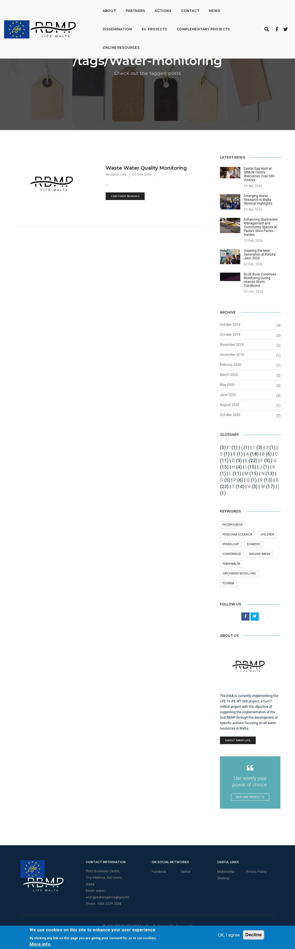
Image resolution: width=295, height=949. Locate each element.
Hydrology (230, 544)
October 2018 (230, 325)
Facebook (159, 872)
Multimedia (225, 872)
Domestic (254, 544)
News (203, 9)
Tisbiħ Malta (231, 563)
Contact (179, 9)
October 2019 (230, 335)
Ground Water (259, 554)
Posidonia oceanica (237, 534)
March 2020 (229, 375)
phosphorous (232, 524)
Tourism (228, 583)
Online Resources (207, 27)
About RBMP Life (238, 740)
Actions (151, 9)
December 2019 (232, 355)
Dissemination (233, 9)
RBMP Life (118, 174)
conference (231, 554)
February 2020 (230, 365)
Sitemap (223, 878)
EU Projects (103, 27)
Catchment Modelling (239, 573)
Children (267, 534)
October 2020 (230, 415)
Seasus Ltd (184, 926)
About (98, 9)
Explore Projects (250, 796)
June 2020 (228, 395)
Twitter (185, 872)
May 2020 (227, 385)
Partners (124, 9)
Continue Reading (125, 196)
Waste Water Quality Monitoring (146, 168)
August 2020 (229, 405)
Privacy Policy (256, 872)
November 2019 (232, 345)
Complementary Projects (152, 27)
